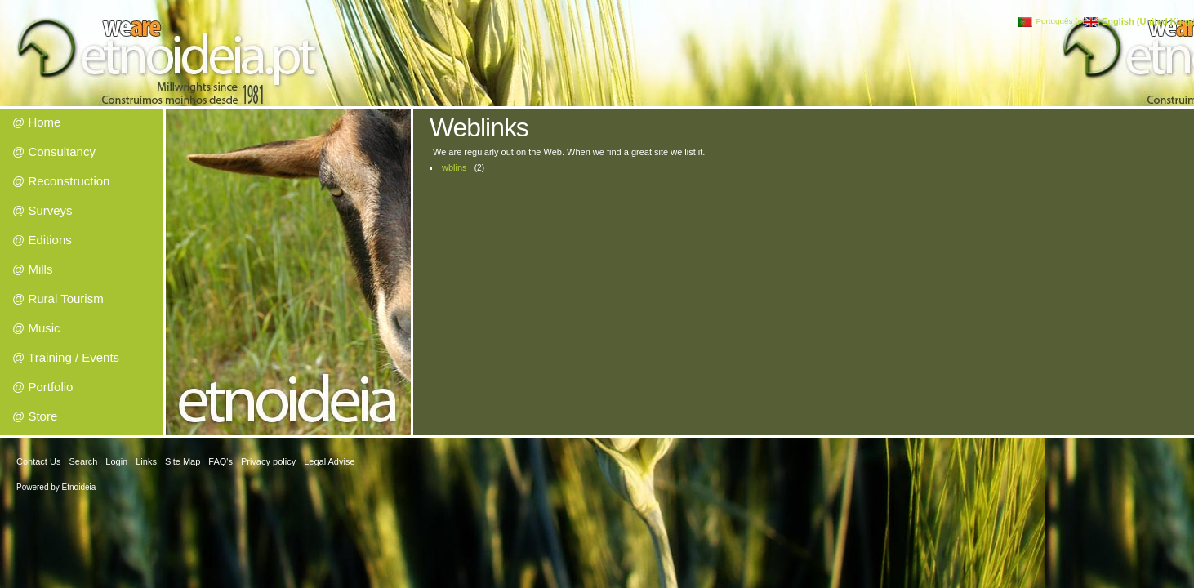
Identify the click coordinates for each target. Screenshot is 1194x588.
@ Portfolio (42, 387)
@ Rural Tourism (58, 298)
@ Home (36, 122)
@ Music (36, 328)
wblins (454, 167)
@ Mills (32, 269)
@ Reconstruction (60, 181)
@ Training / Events (65, 357)
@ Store (34, 416)
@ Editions (42, 240)
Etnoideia (79, 487)
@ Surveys (42, 210)
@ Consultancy (54, 151)
